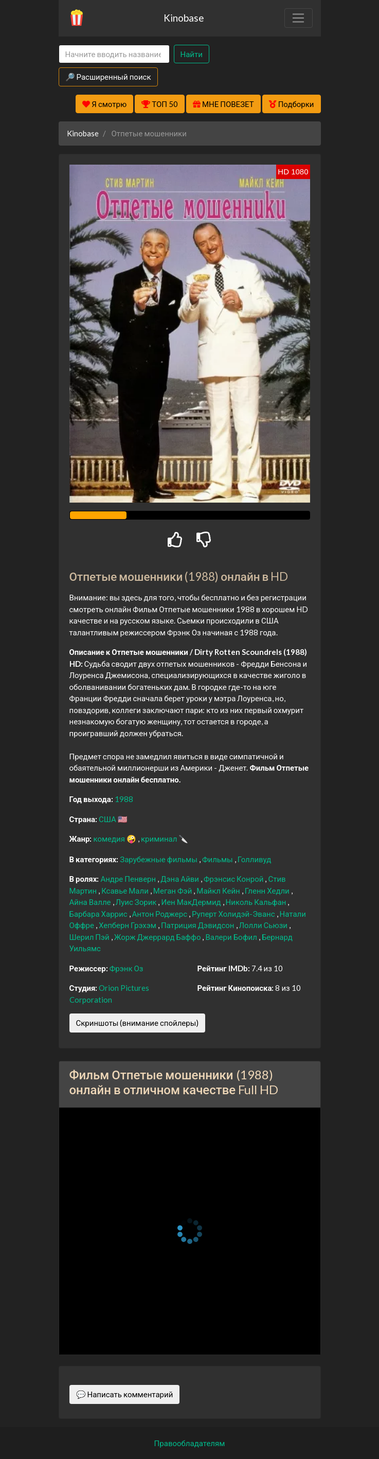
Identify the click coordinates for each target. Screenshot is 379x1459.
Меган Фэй (173, 890)
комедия (110, 838)
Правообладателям (189, 1443)
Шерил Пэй (90, 936)
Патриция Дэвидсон (198, 925)
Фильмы (218, 859)
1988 (124, 799)
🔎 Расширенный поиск (108, 76)
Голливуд (255, 859)
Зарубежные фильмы (159, 859)
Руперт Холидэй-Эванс (234, 913)
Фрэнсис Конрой (234, 878)
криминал (159, 838)
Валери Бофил (231, 936)
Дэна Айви (180, 878)
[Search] (114, 54)
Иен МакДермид (191, 901)
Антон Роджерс (160, 913)
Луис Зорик (137, 901)
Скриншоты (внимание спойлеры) (137, 1022)
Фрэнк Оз (126, 968)
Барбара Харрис (99, 913)
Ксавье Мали (125, 890)
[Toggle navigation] (298, 18)
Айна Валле (91, 901)
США (108, 819)
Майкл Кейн (218, 890)
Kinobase (184, 18)
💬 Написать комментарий (124, 1394)
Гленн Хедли (268, 890)
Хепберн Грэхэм (128, 925)
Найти (192, 54)
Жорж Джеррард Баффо (158, 936)
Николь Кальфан (257, 901)
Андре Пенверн (128, 878)
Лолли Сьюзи (264, 925)
